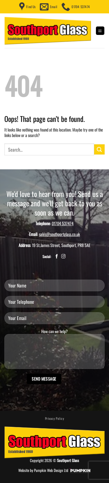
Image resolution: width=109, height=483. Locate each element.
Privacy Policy (54, 418)
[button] (100, 30)
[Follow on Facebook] (57, 256)
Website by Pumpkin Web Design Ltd (43, 470)
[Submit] (99, 149)
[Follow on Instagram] (63, 256)
